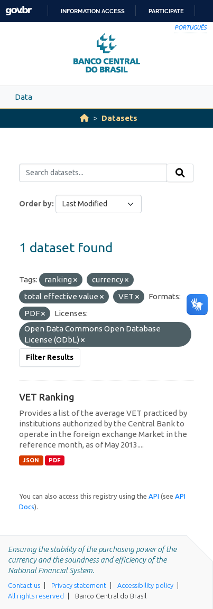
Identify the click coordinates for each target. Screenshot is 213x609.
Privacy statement (78, 585)
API (154, 496)
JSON (31, 460)
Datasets (119, 117)
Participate (166, 11)
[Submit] (180, 173)
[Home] (84, 117)
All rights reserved (36, 596)
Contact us (24, 585)
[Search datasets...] (93, 173)
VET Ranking (47, 397)
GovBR (18, 11)
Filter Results (49, 357)
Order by (35, 203)
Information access (93, 11)
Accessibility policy (145, 585)
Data (23, 96)
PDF (55, 460)
